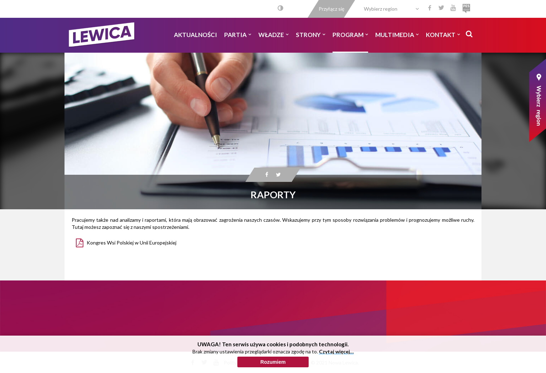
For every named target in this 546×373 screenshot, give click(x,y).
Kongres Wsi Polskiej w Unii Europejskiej (131, 243)
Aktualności (195, 34)
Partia (237, 34)
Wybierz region (380, 9)
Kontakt (443, 34)
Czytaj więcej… (336, 370)
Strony (310, 34)
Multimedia (397, 34)
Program (350, 34)
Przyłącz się (331, 9)
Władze (273, 34)
